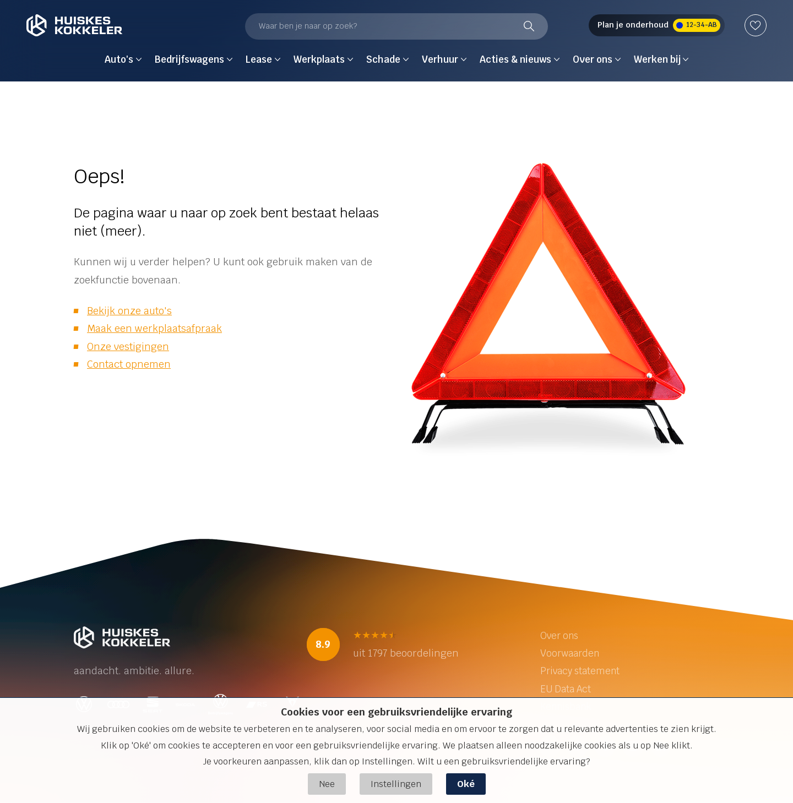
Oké (466, 784)
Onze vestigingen (128, 346)
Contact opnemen (129, 364)
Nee (327, 784)
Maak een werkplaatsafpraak (154, 328)
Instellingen (396, 784)
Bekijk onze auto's (129, 310)
